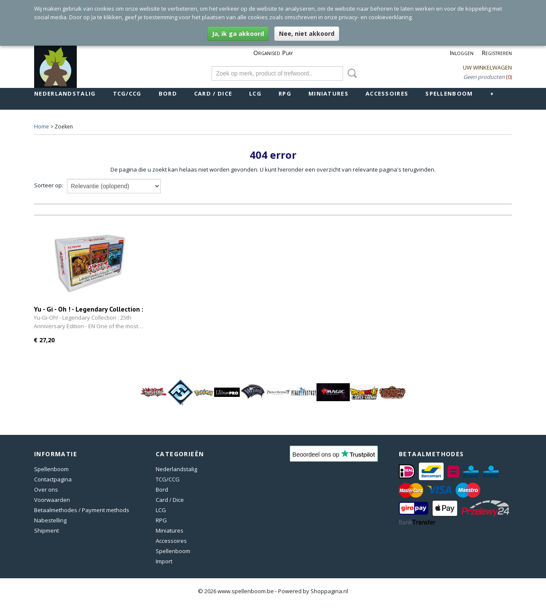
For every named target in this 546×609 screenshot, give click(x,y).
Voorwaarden (52, 500)
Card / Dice (213, 93)
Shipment (46, 530)
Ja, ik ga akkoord (238, 33)
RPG (285, 93)
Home (41, 126)
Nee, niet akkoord (306, 33)
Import (164, 561)
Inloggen (461, 53)
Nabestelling (50, 520)
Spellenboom (449, 93)
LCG (255, 93)
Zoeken (350, 73)
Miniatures (328, 93)
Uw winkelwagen (487, 67)
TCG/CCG (127, 93)
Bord (168, 93)
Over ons (46, 489)
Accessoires (387, 93)
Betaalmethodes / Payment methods (81, 510)
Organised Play (273, 53)
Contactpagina (53, 479)
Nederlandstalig (65, 93)
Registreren (497, 53)
